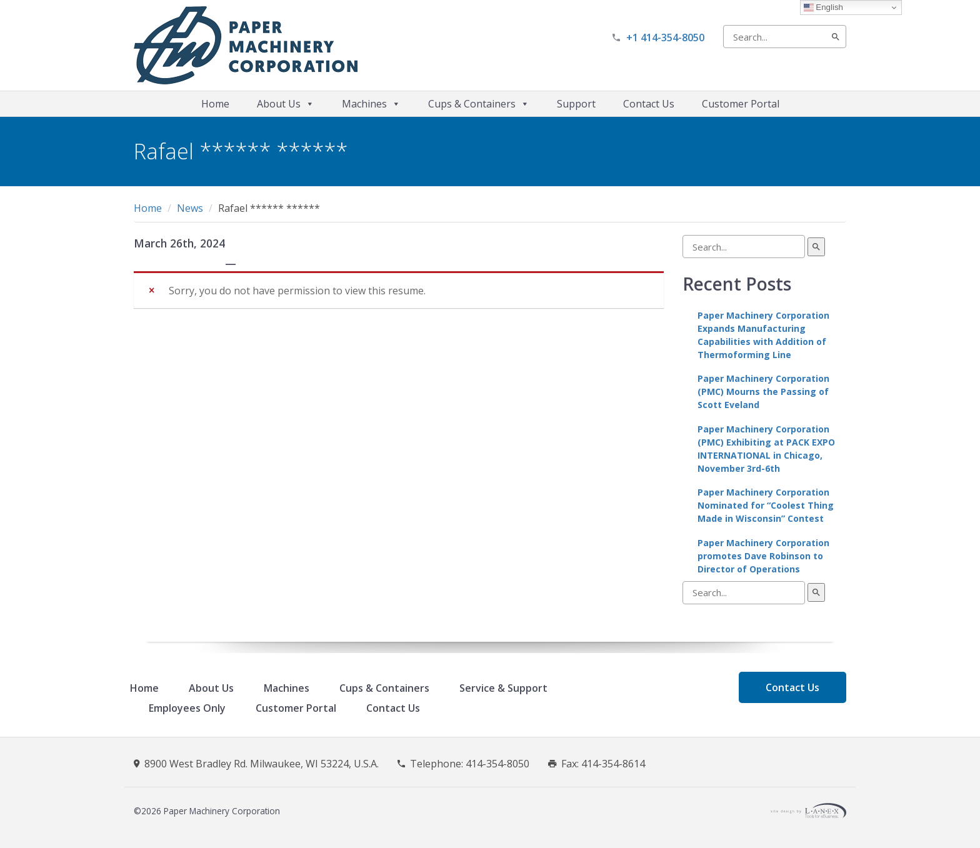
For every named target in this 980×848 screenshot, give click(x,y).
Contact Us (648, 104)
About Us (285, 103)
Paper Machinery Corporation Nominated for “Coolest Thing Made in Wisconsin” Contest (766, 505)
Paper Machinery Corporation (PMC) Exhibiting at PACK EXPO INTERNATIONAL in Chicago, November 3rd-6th (766, 448)
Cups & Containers (478, 103)
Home (215, 104)
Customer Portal (740, 104)
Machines (371, 103)
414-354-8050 (497, 764)
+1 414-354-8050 (665, 37)
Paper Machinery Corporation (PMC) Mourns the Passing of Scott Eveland (763, 391)
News (190, 208)
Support (576, 104)
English (823, 7)
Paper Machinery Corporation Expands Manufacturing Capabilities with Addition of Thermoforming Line (763, 335)
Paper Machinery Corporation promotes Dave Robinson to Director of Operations (763, 556)
